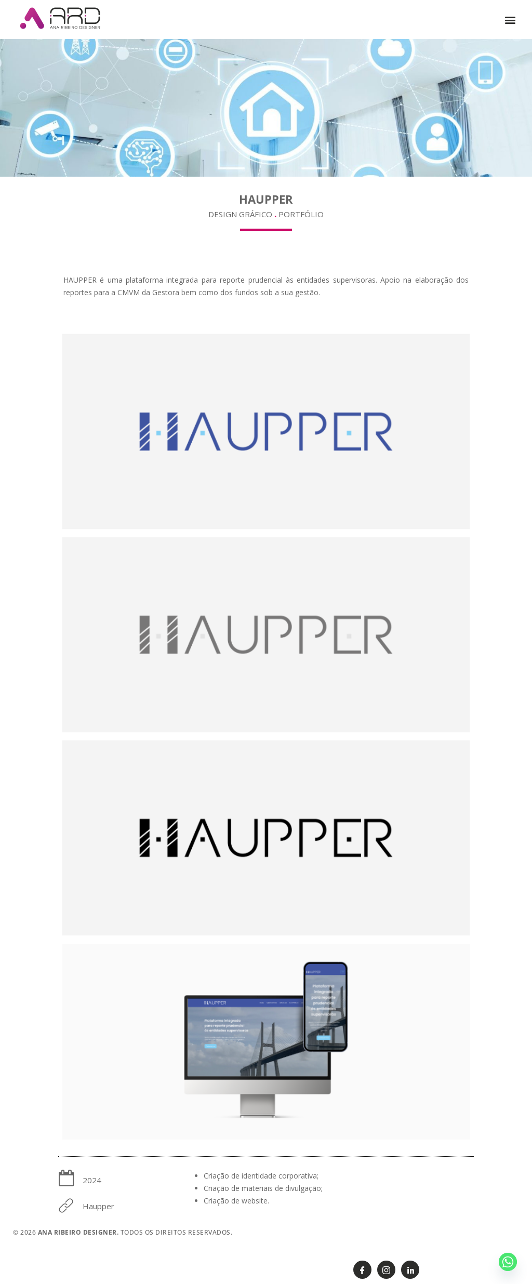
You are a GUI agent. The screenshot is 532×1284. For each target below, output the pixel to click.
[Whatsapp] (508, 1262)
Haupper (98, 1206)
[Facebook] (362, 1270)
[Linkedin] (410, 1270)
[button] (510, 19)
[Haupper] (66, 1205)
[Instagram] (386, 1270)
